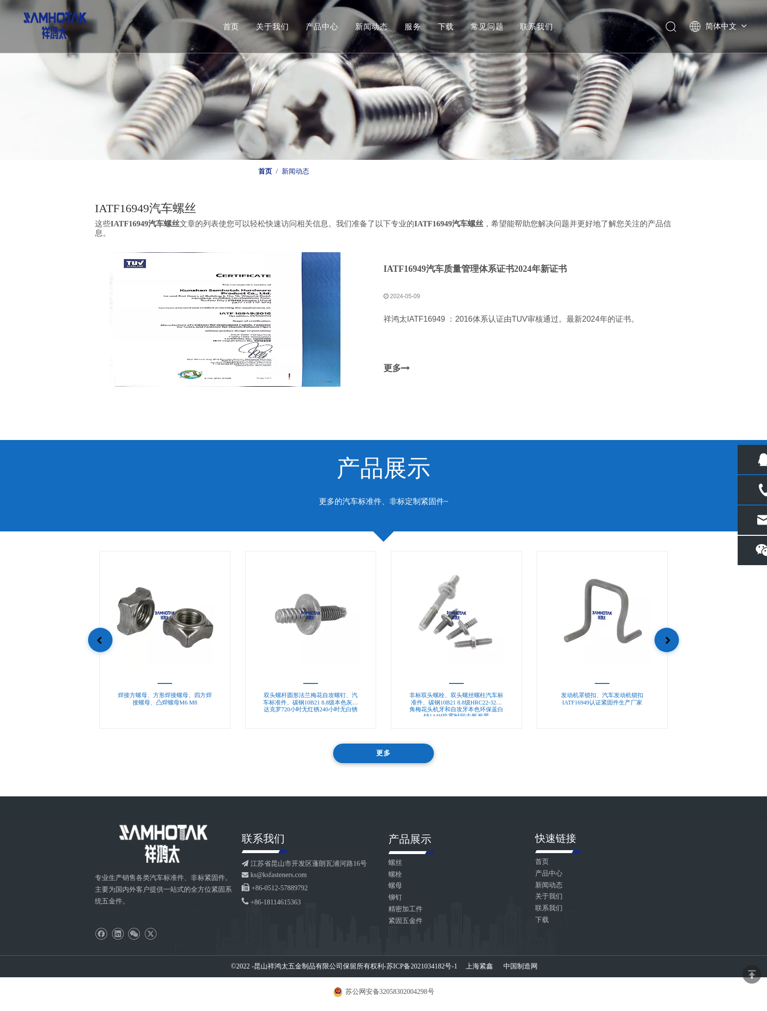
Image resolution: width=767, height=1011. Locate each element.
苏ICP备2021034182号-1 (421, 967)
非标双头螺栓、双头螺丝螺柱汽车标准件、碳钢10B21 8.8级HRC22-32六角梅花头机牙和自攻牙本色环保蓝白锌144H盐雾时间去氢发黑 (456, 705)
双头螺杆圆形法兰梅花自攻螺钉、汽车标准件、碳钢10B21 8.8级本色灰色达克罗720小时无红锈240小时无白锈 (311, 705)
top (752, 974)
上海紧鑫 (480, 967)
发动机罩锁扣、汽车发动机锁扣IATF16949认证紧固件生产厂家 (602, 699)
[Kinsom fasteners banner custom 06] (383, 80)
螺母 (395, 886)
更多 (397, 369)
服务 (413, 27)
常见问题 (487, 27)
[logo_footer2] (163, 845)
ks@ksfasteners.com (278, 875)
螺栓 (395, 875)
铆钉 (395, 898)
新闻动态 (371, 27)
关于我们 (272, 27)
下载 (446, 27)
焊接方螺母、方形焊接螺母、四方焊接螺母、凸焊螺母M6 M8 (165, 699)
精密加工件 (405, 910)
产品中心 (322, 27)
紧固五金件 (405, 921)
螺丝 (395, 863)
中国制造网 (520, 967)
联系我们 (536, 27)
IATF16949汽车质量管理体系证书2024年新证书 (475, 269)
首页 (231, 27)
